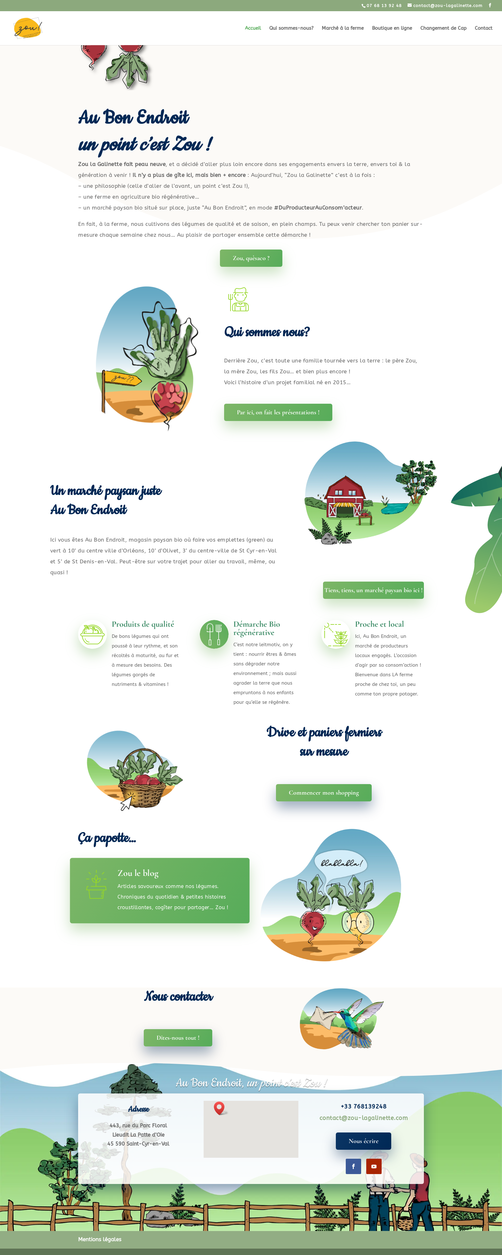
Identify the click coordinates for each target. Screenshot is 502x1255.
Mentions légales (99, 1239)
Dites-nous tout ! (178, 1038)
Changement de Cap (443, 28)
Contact (483, 28)
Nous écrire (363, 1141)
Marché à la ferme (343, 28)
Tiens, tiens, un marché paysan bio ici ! (373, 590)
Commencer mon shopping (324, 793)
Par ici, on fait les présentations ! (278, 412)
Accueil (253, 28)
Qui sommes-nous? (291, 28)
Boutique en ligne (392, 28)
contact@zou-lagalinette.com (364, 1118)
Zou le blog (138, 873)
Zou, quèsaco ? (251, 258)
